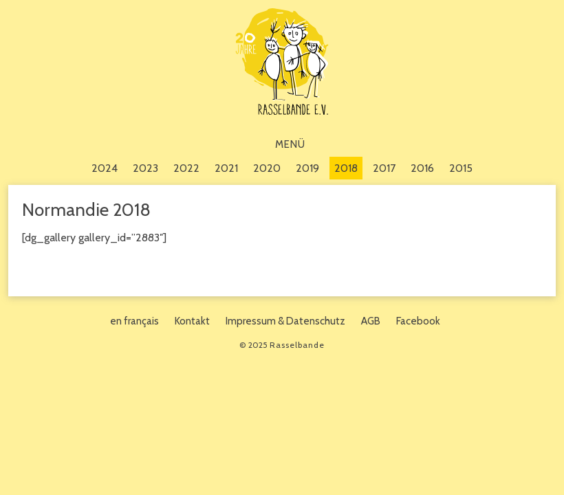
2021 (226, 168)
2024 (104, 168)
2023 (145, 168)
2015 (461, 168)
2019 (307, 168)
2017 (384, 168)
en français (134, 321)
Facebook (418, 321)
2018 (346, 168)
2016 (422, 168)
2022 (186, 168)
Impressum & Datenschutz (285, 321)
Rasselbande (282, 61)
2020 (267, 168)
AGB (370, 321)
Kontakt (192, 321)
